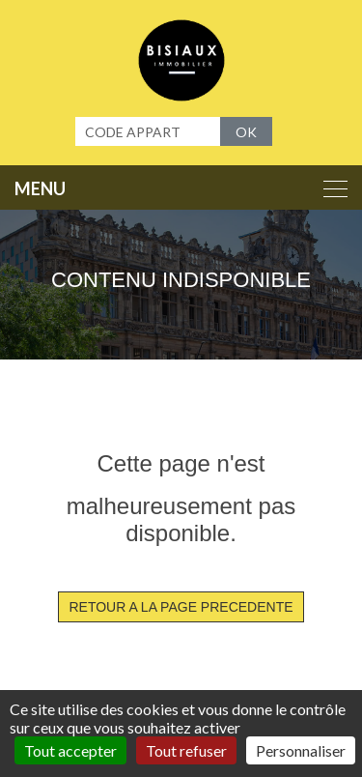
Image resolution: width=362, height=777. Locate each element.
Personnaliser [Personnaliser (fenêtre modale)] (301, 750)
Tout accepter (70, 750)
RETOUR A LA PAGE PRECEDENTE (180, 607)
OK (246, 132)
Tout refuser (186, 750)
